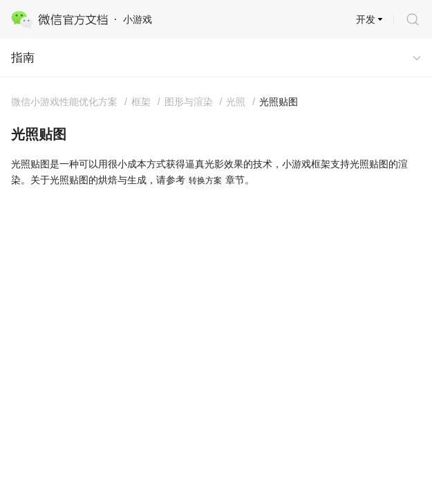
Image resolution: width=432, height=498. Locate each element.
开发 (365, 19)
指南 (23, 57)
